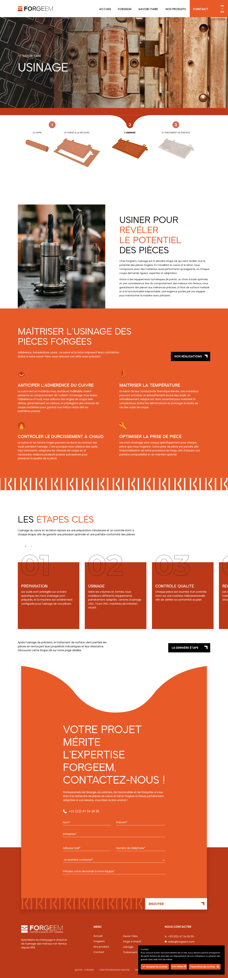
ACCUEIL (105, 9)
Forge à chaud (132, 941)
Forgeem (124, 9)
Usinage (128, 947)
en (222, 11)
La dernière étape (185, 648)
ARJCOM (125, 969)
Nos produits (176, 9)
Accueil (98, 936)
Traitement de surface (137, 952)
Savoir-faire (148, 9)
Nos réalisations (188, 356)
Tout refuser (179, 966)
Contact (200, 9)
